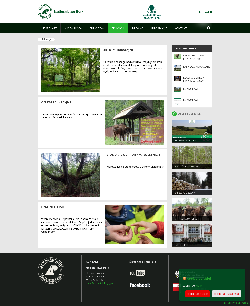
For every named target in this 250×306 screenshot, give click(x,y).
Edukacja (46, 39)
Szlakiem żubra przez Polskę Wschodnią (193, 59)
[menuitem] (49, 28)
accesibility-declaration (236, 303)
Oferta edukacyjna (186, 218)
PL (200, 12)
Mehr (199, 285)
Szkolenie (180, 245)
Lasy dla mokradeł (196, 66)
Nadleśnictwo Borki (187, 166)
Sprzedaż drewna (185, 192)
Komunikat (190, 88)
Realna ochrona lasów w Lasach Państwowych (194, 81)
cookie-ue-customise (227, 293)
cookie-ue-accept (197, 293)
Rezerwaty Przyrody (187, 140)
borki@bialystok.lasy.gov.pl (101, 283)
